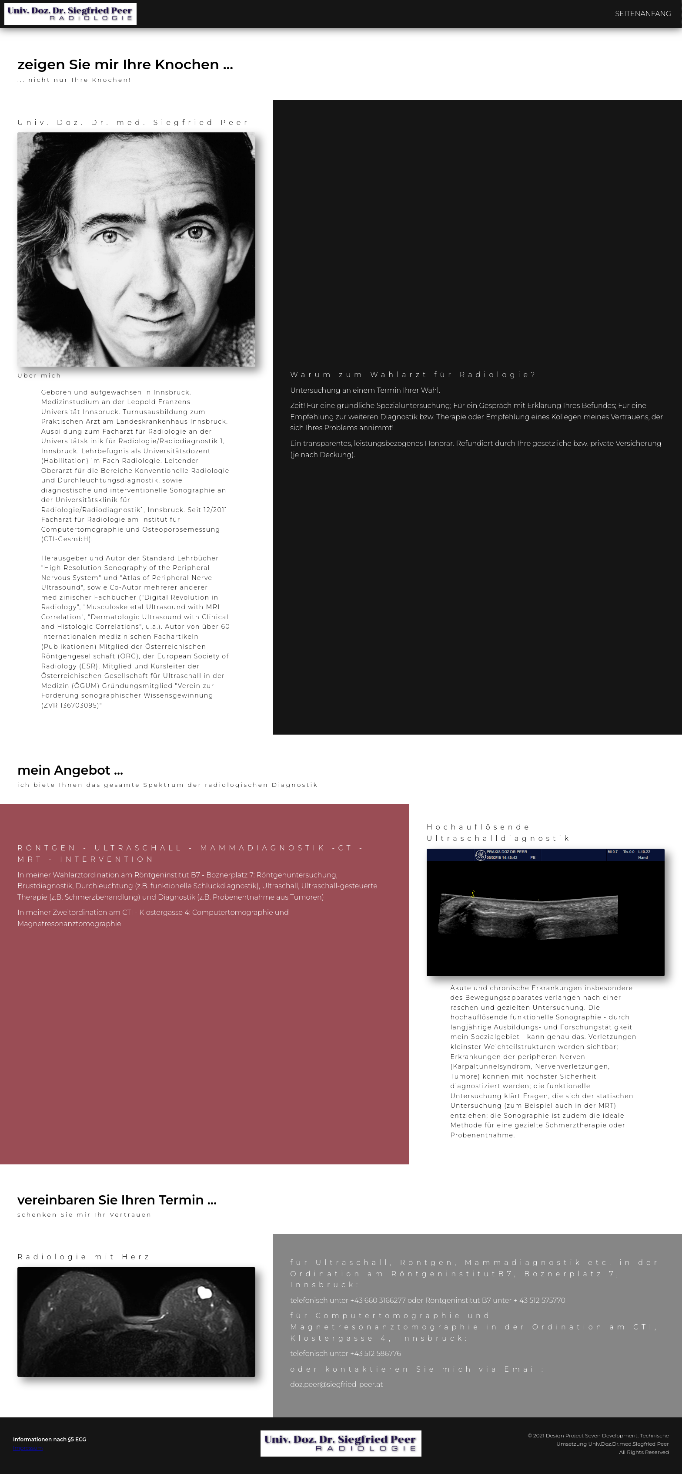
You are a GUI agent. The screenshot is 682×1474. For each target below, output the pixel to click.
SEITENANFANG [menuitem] (643, 14)
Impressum (28, 1447)
